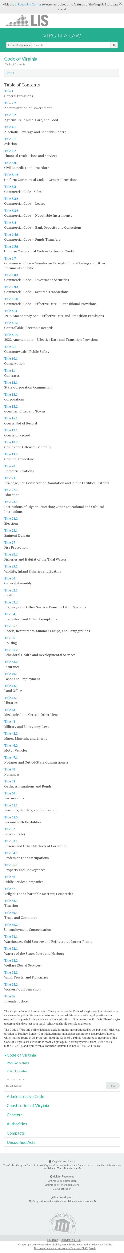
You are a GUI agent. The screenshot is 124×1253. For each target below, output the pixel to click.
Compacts (16, 1133)
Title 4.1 (10, 127)
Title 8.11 (10, 311)
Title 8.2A (11, 198)
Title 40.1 (11, 674)
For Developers (62, 1197)
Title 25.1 (11, 530)
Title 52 (9, 829)
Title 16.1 (11, 418)
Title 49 (9, 781)
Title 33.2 (11, 602)
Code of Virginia (19, 45)
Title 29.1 (11, 566)
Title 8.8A (11, 275)
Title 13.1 (11, 394)
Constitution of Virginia (28, 1105)
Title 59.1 (11, 913)
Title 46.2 (11, 745)
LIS (29, 20)
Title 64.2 (11, 972)
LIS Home (52, 1239)
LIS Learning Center (28, 4)
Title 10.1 (11, 358)
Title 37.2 (11, 650)
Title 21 (9, 478)
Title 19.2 (11, 454)
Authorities (17, 1123)
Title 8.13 (11, 335)
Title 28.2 (11, 554)
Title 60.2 (11, 925)
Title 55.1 (11, 865)
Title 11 (9, 370)
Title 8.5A (11, 246)
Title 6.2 (10, 151)
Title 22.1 (11, 490)
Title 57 (9, 889)
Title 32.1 (11, 590)
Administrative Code (25, 1096)
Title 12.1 (11, 382)
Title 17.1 (11, 430)
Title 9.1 (10, 347)
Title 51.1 (11, 805)
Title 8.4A (11, 234)
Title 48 (9, 769)
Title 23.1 (11, 502)
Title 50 (9, 793)
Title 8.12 (11, 323)
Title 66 (9, 996)
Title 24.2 (11, 518)
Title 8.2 (10, 186)
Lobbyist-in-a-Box (71, 1239)
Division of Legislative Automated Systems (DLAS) (61, 1248)
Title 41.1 (11, 686)
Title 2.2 (10, 103)
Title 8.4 (10, 222)
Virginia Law (62, 35)
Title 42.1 (11, 698)
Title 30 (9, 578)
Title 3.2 (10, 115)
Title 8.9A (11, 287)
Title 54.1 (11, 853)
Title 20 (9, 466)
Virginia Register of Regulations (62, 1184)
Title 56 (9, 877)
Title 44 (9, 721)
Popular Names (18, 1063)
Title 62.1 (11, 948)
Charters (15, 1114)
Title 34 (9, 614)
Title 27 (9, 542)
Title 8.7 (10, 258)
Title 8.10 (11, 299)
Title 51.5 (11, 817)
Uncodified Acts (21, 1142)
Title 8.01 (11, 163)
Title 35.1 (11, 626)
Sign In (92, 1248)
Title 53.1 (11, 841)
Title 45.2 (11, 733)
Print (10, 72)
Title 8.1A (11, 174)
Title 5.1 (10, 139)
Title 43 (9, 710)
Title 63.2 (11, 960)
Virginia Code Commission (62, 1180)
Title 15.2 (11, 406)
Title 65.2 (11, 984)
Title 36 (9, 638)
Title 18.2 (11, 442)
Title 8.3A (11, 210)
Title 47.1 (11, 757)
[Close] (120, 3)
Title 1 (8, 91)
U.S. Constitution (62, 1188)
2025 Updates (17, 1071)
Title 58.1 (11, 901)
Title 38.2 (11, 662)
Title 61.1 (11, 936)
